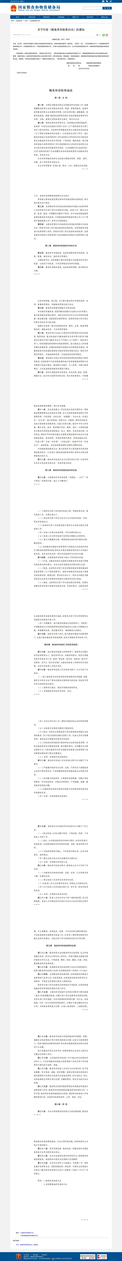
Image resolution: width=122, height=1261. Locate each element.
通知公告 (104, 17)
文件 (26, 21)
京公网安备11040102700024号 (63, 1258)
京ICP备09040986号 (45, 1258)
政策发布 (90, 17)
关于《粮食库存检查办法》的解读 (27, 1244)
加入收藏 (26, 1255)
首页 (17, 17)
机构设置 (32, 17)
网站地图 (35, 1255)
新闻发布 (46, 17)
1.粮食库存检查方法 (26, 1233)
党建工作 (75, 17)
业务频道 (61, 17)
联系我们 (44, 1255)
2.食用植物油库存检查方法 (29, 1235)
